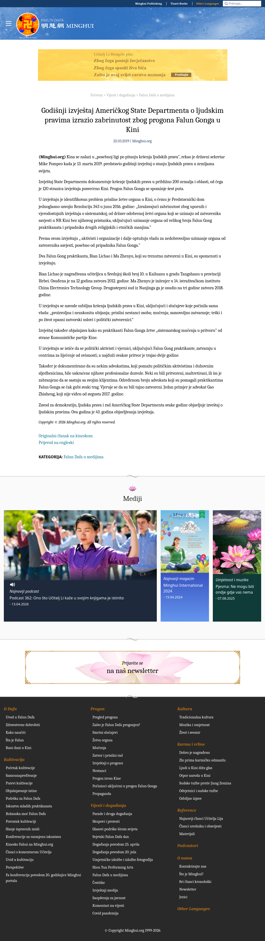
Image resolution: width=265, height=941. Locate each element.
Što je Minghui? (191, 874)
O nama (184, 858)
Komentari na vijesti (108, 905)
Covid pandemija (105, 913)
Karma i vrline (191, 744)
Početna (96, 95)
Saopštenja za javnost (108, 898)
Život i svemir (189, 732)
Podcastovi (187, 845)
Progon (97, 708)
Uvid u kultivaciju (20, 860)
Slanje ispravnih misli (22, 829)
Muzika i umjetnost (194, 725)
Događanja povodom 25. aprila (115, 844)
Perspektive (15, 867)
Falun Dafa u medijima (157, 95)
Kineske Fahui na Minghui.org (29, 844)
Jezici (183, 897)
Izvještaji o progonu (107, 763)
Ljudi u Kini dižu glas (195, 768)
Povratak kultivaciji (21, 821)
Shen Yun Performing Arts (112, 867)
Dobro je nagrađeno (194, 752)
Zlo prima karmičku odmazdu (202, 760)
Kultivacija (14, 759)
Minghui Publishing (148, 3)
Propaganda (101, 794)
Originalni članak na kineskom (66, 435)
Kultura (184, 708)
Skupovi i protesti (106, 821)
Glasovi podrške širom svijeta (114, 829)
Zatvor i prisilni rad (107, 755)
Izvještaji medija (105, 890)
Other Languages (207, 3)
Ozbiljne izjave (190, 798)
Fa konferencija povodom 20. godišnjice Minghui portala (43, 878)
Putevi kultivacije (19, 783)
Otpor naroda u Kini (194, 775)
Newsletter (187, 889)
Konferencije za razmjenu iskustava (33, 837)
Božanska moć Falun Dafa (26, 814)
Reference (186, 810)
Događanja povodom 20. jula (114, 852)
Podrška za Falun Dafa (23, 798)
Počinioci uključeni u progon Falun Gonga (124, 786)
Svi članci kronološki (195, 882)
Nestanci (99, 771)
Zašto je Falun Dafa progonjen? (116, 725)
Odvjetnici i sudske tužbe (198, 791)
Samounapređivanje (21, 775)
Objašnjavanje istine (21, 791)
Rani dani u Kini (18, 748)
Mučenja (99, 748)
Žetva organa (102, 740)
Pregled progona (105, 717)
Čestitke (98, 883)
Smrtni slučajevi (105, 732)
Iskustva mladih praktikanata (29, 806)
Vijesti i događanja (121, 95)
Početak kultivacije (20, 768)
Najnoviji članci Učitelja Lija (201, 818)
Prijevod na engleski (56, 442)
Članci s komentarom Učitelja (29, 852)
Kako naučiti (16, 732)
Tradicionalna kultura (196, 717)
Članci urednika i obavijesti (200, 826)
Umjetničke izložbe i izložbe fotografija (122, 860)
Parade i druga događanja (112, 814)
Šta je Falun (15, 740)
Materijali (187, 834)
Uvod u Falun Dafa (20, 717)
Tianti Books (178, 3)
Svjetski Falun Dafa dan (110, 837)
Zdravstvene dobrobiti (23, 725)
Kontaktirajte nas (192, 866)
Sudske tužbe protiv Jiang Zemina (205, 783)
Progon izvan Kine (106, 778)
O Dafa (10, 708)
